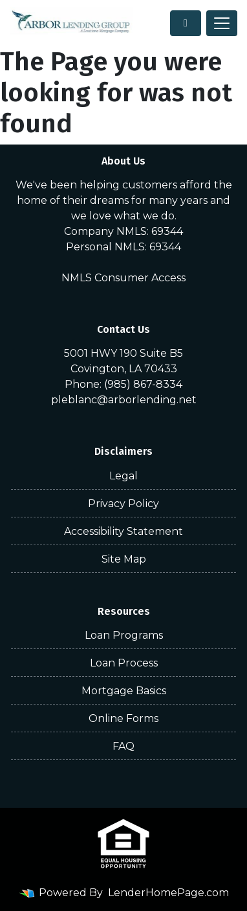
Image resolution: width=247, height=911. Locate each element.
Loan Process (124, 663)
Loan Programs (124, 635)
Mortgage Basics (123, 691)
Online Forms (123, 718)
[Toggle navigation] (221, 23)
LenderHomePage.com (168, 892)
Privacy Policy (123, 503)
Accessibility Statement (123, 531)
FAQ (123, 746)
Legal (123, 476)
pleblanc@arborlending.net (124, 400)
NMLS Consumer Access (123, 278)
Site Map (124, 559)
